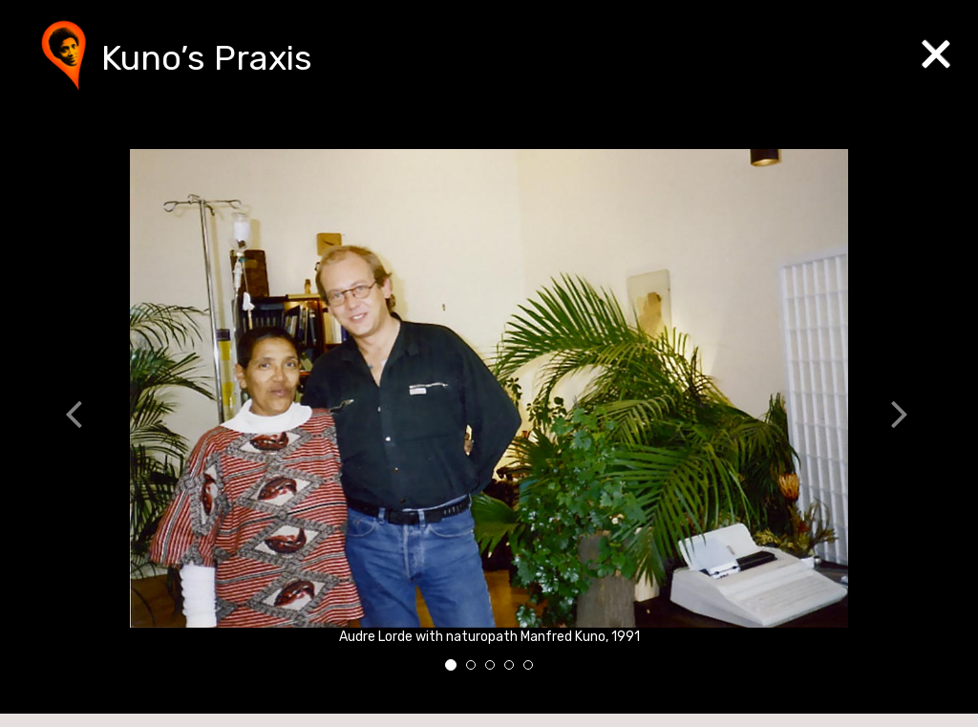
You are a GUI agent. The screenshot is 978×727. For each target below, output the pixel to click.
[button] (85, 417)
